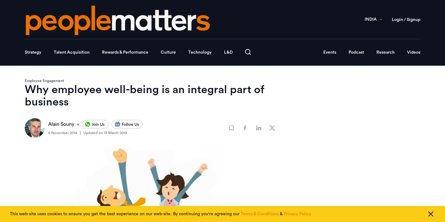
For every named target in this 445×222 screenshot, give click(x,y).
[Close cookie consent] (430, 214)
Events (329, 52)
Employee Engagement (44, 81)
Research (385, 52)
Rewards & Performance (125, 52)
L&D (228, 52)
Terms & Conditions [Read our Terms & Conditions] (260, 214)
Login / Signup (406, 20)
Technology (200, 52)
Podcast (356, 52)
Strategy (33, 52)
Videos (413, 52)
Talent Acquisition (72, 52)
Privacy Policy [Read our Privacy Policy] (298, 214)
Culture (168, 52)
